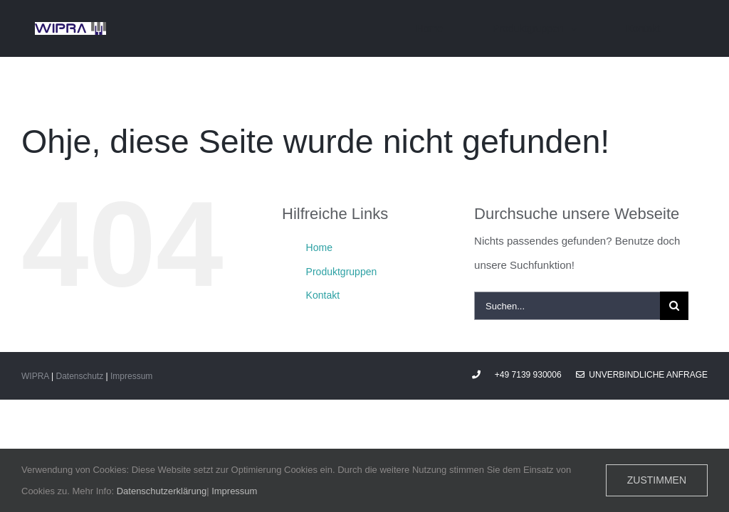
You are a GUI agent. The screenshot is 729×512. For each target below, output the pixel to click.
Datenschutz (79, 376)
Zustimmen (656, 480)
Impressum (131, 376)
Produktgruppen (341, 271)
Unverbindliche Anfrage (642, 375)
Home (319, 247)
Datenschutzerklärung (161, 491)
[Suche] (674, 306)
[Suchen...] (567, 306)
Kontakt (323, 295)
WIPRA (35, 376)
